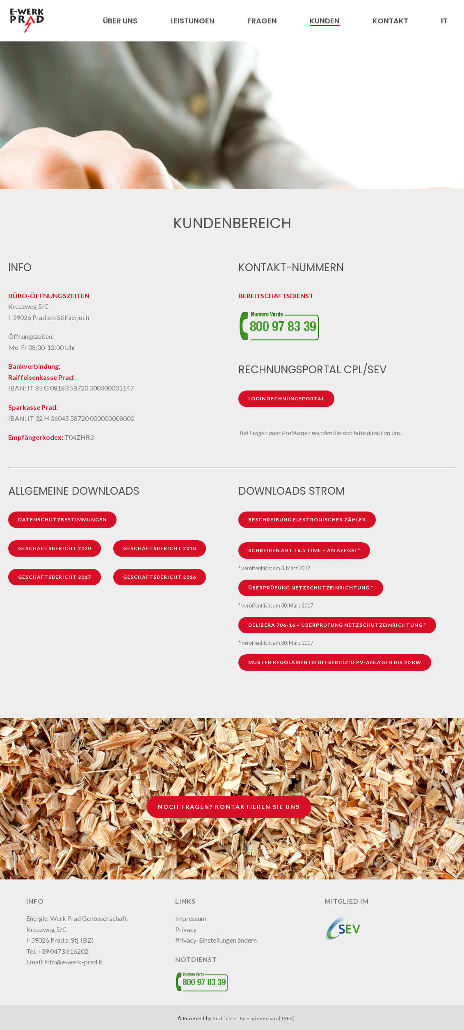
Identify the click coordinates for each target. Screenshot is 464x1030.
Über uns (120, 21)
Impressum (190, 918)
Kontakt (390, 21)
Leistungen (192, 21)
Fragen (262, 21)
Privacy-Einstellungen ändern (216, 940)
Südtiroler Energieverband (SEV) (254, 1018)
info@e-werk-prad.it (74, 962)
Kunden (325, 21)
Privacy (186, 929)
